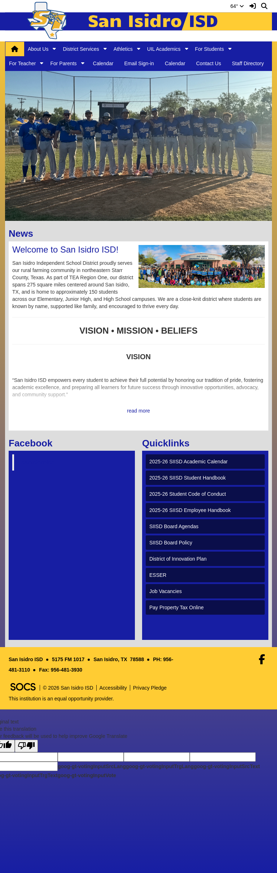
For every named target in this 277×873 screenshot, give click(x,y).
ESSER (157, 575)
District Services (81, 49)
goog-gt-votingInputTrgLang (160, 766)
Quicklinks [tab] (168, 443)
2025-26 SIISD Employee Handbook (190, 510)
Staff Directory (248, 63)
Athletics (123, 49)
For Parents (63, 63)
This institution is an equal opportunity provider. (61, 698)
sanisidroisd (37, 462)
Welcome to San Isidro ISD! (65, 249)
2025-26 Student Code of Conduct (187, 494)
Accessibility (113, 688)
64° (237, 6)
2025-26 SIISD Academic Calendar (188, 461)
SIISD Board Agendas (173, 526)
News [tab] (23, 233)
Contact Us (208, 63)
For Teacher (22, 63)
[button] (54, 48)
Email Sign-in (139, 63)
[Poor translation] (26, 746)
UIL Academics (164, 49)
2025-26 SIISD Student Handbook (187, 478)
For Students (209, 49)
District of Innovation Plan (178, 559)
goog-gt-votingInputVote (86, 775)
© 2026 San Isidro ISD (68, 688)
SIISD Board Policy (170, 542)
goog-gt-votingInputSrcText (227, 766)
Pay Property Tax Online (176, 607)
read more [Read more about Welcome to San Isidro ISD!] (138, 411)
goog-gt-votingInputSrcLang (92, 766)
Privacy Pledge (150, 688)
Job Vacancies (165, 591)
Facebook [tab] (33, 443)
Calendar (103, 63)
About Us (38, 49)
